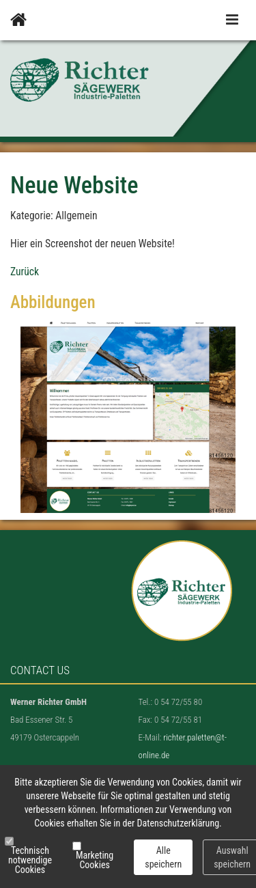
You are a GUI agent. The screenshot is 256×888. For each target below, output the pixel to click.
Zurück (24, 272)
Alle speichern (163, 857)
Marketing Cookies (94, 860)
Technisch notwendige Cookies (30, 860)
